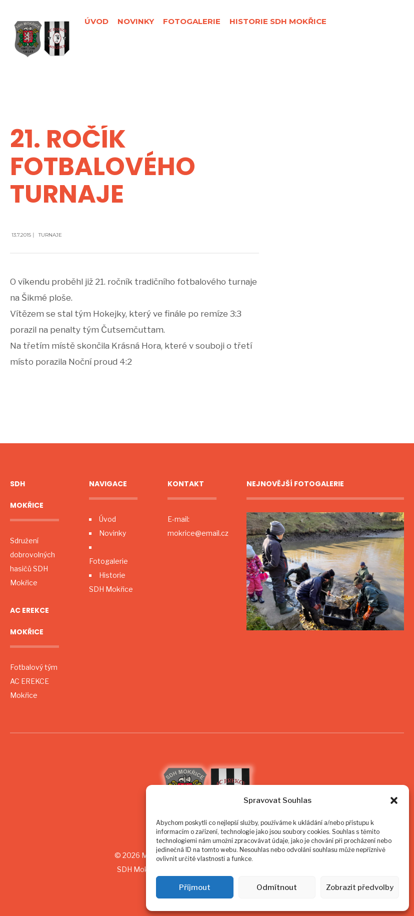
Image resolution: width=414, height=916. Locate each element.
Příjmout (194, 887)
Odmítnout (276, 887)
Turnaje (50, 235)
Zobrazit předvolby (360, 887)
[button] (394, 800)
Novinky (136, 21)
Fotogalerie (191, 21)
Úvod (96, 21)
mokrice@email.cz (198, 533)
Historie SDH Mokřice (278, 21)
